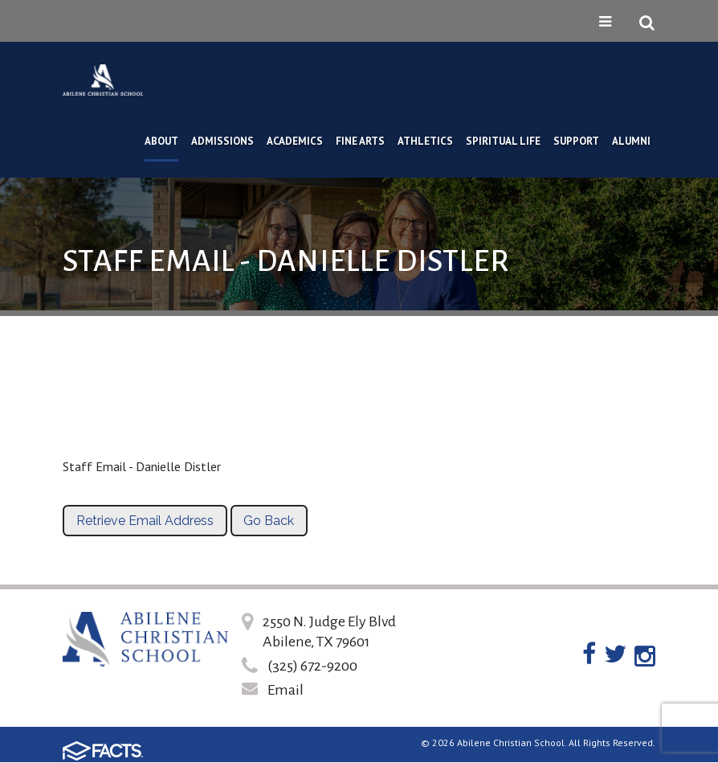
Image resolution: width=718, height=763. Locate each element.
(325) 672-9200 (312, 666)
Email (285, 690)
